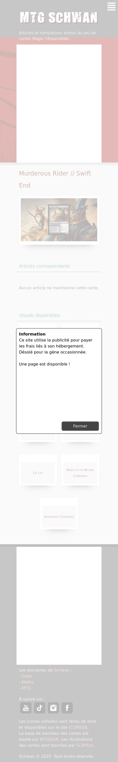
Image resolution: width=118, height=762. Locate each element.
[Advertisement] (40, 393)
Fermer (80, 426)
